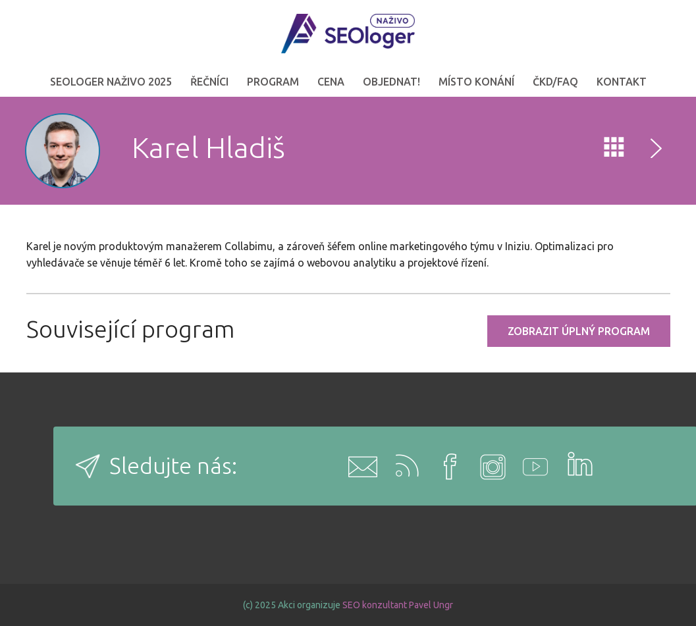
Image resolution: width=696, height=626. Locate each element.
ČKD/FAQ (555, 82)
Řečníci (209, 82)
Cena (330, 82)
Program (273, 82)
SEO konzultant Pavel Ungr (397, 605)
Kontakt (622, 82)
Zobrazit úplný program (579, 331)
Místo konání (476, 82)
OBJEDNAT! (391, 82)
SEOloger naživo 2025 (111, 82)
